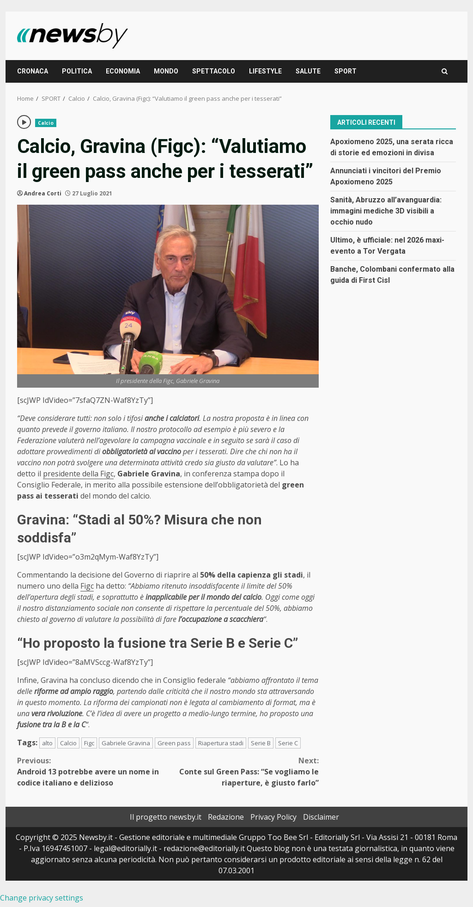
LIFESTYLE (265, 71)
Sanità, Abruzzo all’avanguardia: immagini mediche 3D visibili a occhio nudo (386, 210)
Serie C (288, 743)
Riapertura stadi (220, 743)
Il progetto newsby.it (165, 817)
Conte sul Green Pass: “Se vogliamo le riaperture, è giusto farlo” (243, 771)
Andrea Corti (42, 193)
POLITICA (77, 71)
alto (47, 743)
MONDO (166, 71)
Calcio (46, 123)
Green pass (174, 743)
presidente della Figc (78, 474)
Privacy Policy (273, 817)
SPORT (345, 71)
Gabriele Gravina (126, 743)
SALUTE (308, 71)
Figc (87, 586)
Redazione (226, 817)
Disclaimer (321, 817)
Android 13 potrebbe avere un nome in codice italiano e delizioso (92, 771)
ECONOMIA (123, 71)
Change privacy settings (41, 898)
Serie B (261, 743)
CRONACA (32, 71)
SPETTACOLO (213, 71)
